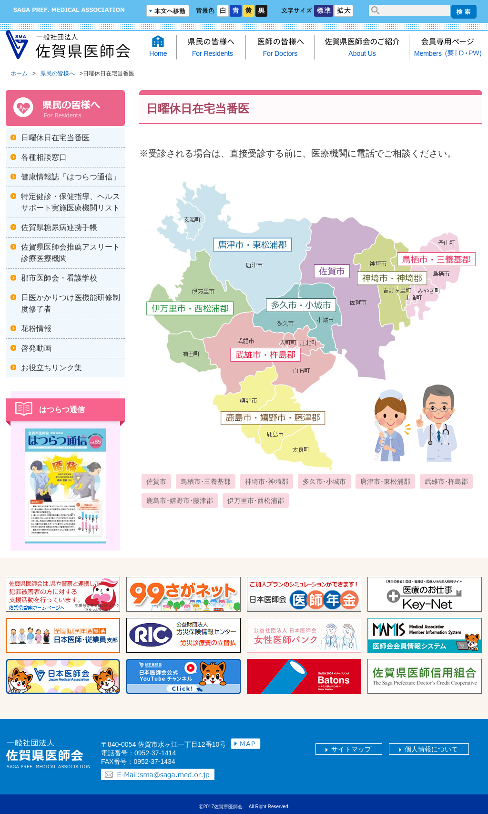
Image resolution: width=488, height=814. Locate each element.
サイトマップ (351, 749)
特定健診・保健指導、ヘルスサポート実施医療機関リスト (70, 202)
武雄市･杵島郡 (446, 481)
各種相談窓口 (44, 157)
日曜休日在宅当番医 (55, 138)
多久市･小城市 (324, 481)
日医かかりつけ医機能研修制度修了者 (70, 303)
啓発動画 (36, 348)
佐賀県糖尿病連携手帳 (59, 227)
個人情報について (431, 749)
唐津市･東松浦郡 (385, 481)
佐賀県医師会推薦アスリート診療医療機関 (70, 252)
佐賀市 (156, 481)
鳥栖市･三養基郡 (206, 481)
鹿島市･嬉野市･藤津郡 (179, 500)
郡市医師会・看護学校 (59, 278)
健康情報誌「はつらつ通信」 (70, 177)
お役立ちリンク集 (51, 368)
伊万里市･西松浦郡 (255, 500)
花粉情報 (36, 328)
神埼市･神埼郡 (266, 481)
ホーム (19, 73)
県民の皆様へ (58, 73)
